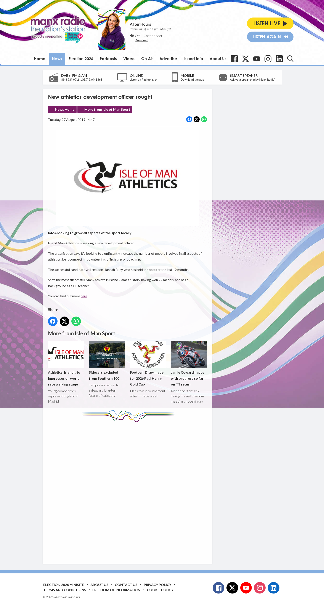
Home (39, 58)
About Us (218, 58)
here (84, 296)
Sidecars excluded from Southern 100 (107, 360)
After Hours (140, 24)
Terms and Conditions (64, 590)
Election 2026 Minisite (63, 584)
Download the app (192, 79)
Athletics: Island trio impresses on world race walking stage (66, 363)
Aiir (78, 597)
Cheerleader (153, 36)
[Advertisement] (129, 489)
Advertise (168, 58)
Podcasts (108, 58)
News (57, 58)
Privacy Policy (157, 584)
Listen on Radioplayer (143, 79)
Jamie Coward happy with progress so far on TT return (189, 363)
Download (141, 40)
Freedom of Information (116, 590)
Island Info (193, 58)
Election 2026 (81, 58)
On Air (147, 58)
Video (129, 58)
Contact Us (126, 584)
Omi (138, 36)
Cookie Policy (160, 590)
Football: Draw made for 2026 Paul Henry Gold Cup (148, 363)
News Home (64, 109)
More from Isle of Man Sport (107, 109)
